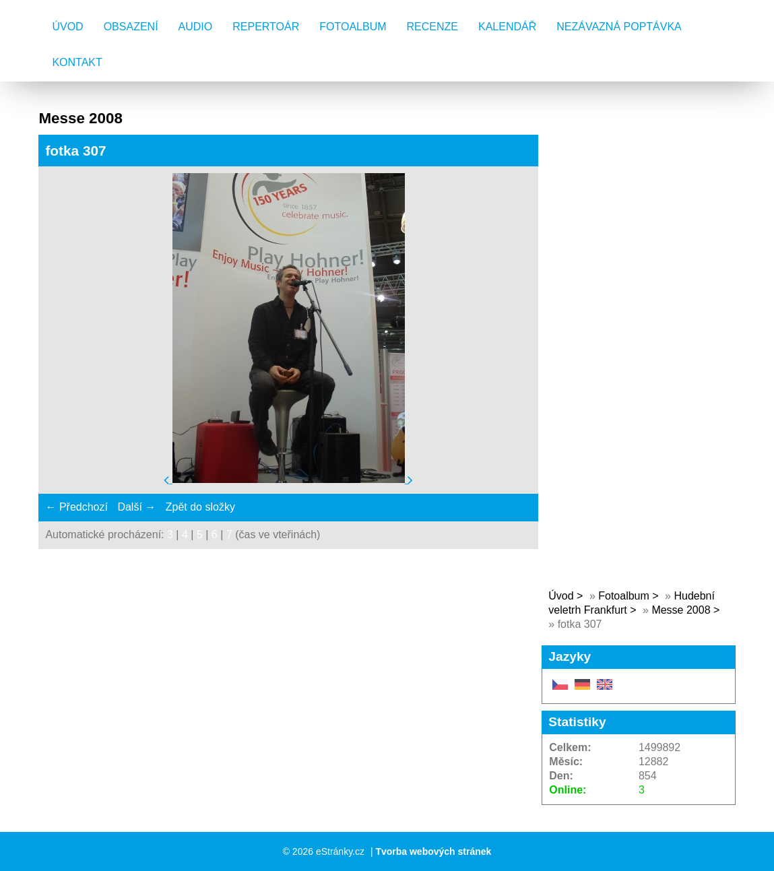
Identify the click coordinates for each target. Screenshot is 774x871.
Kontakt (77, 62)
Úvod (67, 26)
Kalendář (507, 26)
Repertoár (265, 26)
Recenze (432, 26)
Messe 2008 (680, 610)
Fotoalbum (352, 26)
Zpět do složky (200, 507)
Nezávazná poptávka (619, 26)
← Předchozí (76, 507)
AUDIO (196, 26)
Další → (136, 507)
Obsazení (131, 26)
